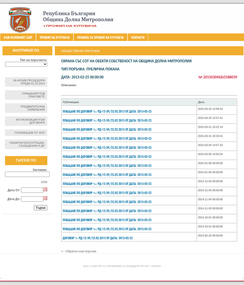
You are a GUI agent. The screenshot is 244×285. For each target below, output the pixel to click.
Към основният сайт (18, 37)
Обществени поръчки (80, 51)
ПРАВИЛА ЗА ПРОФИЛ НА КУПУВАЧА (100, 37)
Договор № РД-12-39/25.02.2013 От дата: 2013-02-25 (98, 238)
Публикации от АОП (30, 132)
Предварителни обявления (32, 108)
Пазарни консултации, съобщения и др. (27, 144)
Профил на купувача (55, 37)
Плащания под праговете (33, 95)
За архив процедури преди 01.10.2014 (29, 82)
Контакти (137, 37)
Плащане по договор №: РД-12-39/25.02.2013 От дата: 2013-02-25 (107, 111)
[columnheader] (129, 102)
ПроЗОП (156, 266)
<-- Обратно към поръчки (78, 251)
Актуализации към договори (30, 121)
